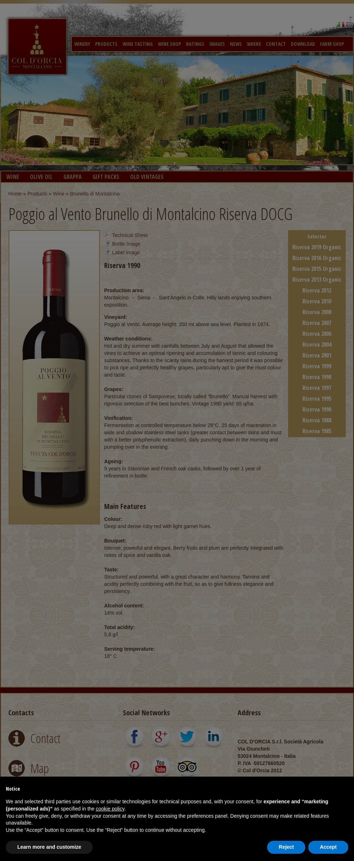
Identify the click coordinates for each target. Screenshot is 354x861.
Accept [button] (328, 847)
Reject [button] (286, 847)
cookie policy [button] (110, 809)
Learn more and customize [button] (49, 847)
